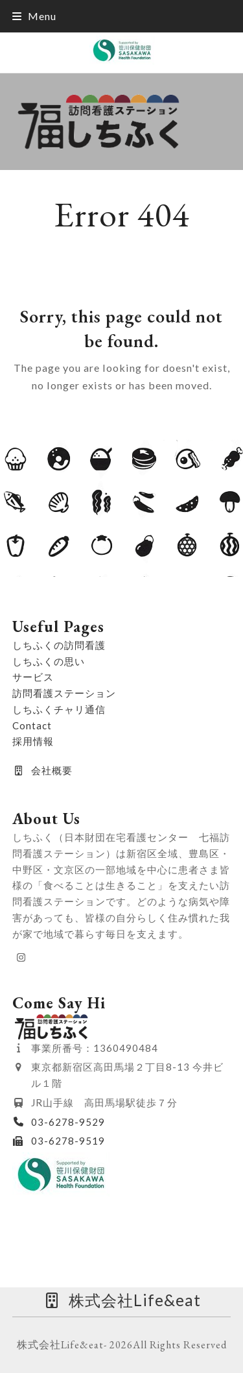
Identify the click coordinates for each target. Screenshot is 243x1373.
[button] (34, 16)
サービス (33, 677)
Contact (32, 725)
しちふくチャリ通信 (59, 709)
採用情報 (33, 741)
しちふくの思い (48, 661)
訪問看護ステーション (64, 693)
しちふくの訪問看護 (59, 645)
